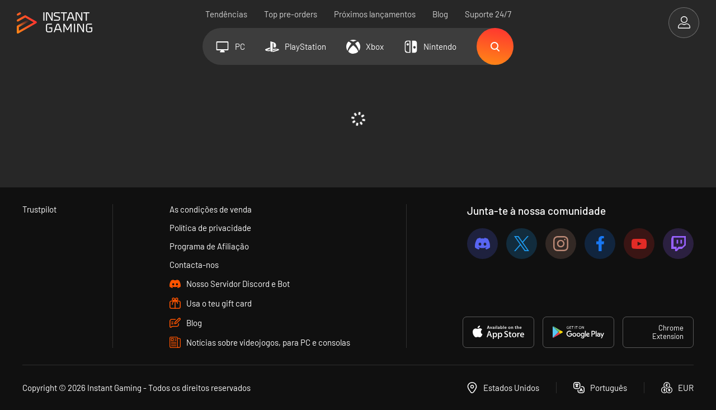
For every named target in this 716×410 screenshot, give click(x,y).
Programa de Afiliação (209, 246)
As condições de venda (210, 209)
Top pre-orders (290, 14)
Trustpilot (39, 209)
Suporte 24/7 (488, 14)
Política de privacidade (210, 228)
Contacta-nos (194, 265)
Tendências (226, 14)
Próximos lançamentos (375, 14)
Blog (440, 14)
